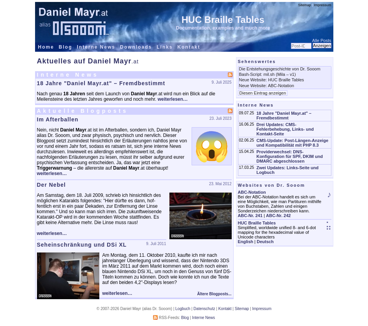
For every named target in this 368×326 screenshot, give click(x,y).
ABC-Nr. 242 (278, 215)
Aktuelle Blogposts (83, 111)
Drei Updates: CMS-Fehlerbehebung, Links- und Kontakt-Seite (284, 129)
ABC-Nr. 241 (250, 215)
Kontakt (189, 47)
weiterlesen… (173, 99)
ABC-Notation (252, 192)
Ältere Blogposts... (214, 294)
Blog (65, 47)
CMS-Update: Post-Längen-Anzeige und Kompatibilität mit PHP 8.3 (292, 142)
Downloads (136, 47)
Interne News (96, 47)
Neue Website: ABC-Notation (284, 86)
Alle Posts (321, 40)
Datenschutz (204, 309)
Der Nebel (51, 185)
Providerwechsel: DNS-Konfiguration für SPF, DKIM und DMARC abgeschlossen (289, 156)
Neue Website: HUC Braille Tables (284, 80)
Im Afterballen (58, 119)
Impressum (322, 5)
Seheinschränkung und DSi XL (82, 245)
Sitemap (304, 5)
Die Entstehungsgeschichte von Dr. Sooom (284, 69)
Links (165, 47)
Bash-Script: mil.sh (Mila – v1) (284, 74)
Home (46, 47)
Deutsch (265, 241)
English (246, 241)
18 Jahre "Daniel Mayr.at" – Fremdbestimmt (101, 83)
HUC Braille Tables (222, 19)
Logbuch (182, 309)
